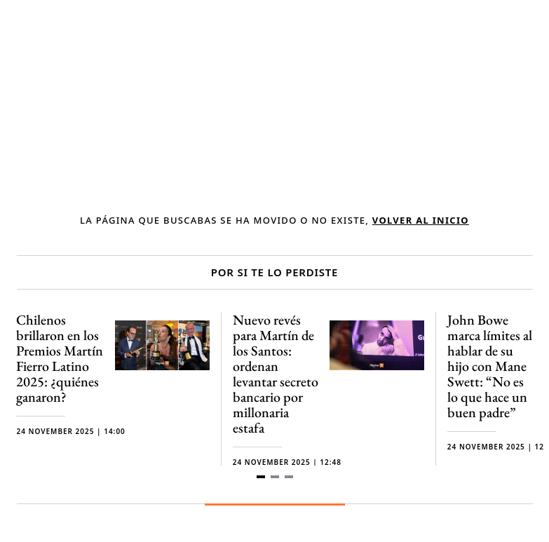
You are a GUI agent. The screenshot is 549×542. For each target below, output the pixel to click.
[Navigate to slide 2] (275, 477)
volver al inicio (420, 220)
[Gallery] (275, 396)
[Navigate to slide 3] (289, 477)
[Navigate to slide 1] (261, 477)
